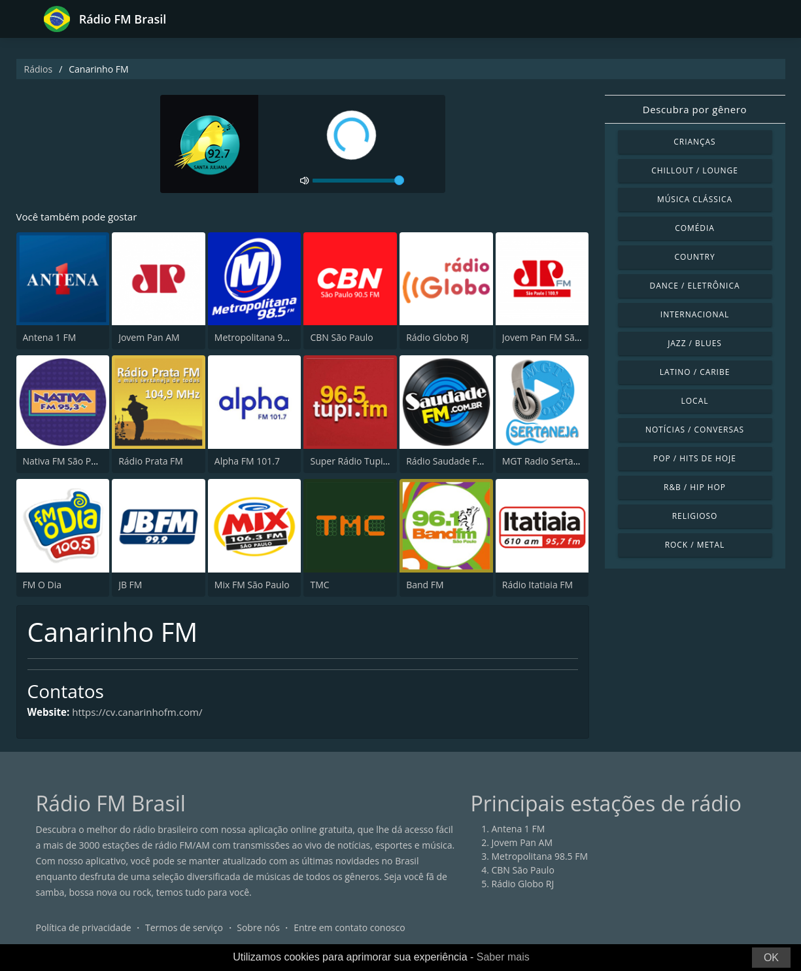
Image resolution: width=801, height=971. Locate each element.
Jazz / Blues (695, 343)
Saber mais (503, 956)
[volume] (358, 181)
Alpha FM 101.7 (247, 461)
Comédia (695, 228)
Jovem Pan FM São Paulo (554, 338)
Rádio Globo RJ (437, 338)
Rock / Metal (695, 544)
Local (695, 400)
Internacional (694, 314)
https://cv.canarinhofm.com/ (144, 713)
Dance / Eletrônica (695, 285)
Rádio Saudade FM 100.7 (458, 461)
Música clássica (694, 199)
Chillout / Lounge (694, 170)
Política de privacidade (83, 928)
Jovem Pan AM (149, 338)
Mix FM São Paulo (252, 585)
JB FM (130, 585)
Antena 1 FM (50, 338)
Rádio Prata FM (150, 461)
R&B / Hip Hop (695, 487)
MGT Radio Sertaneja (547, 461)
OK (771, 957)
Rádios (38, 69)
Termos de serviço (184, 928)
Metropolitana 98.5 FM (262, 338)
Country (694, 256)
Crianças (694, 141)
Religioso (695, 515)
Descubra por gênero (695, 109)
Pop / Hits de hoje (694, 458)
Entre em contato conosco (349, 928)
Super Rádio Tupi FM (354, 461)
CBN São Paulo (341, 338)
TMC (319, 585)
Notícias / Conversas (694, 429)
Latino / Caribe (695, 372)
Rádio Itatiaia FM (537, 585)
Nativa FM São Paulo (66, 461)
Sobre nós (258, 928)
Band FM (424, 585)
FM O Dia (42, 585)
